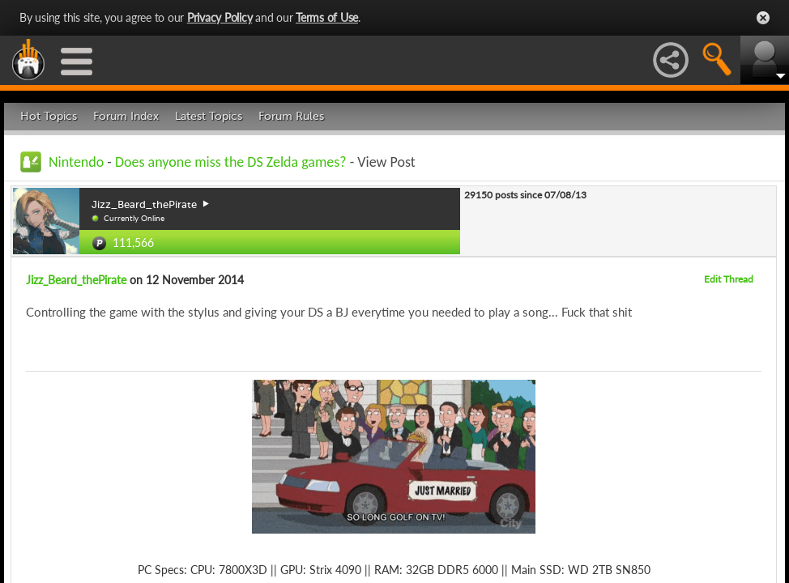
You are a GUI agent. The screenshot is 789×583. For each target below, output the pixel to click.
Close (763, 17)
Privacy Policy (220, 17)
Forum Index (126, 116)
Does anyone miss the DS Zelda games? (231, 162)
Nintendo (76, 162)
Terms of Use (327, 17)
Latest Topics (208, 116)
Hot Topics (48, 116)
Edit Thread (728, 279)
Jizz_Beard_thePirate (76, 280)
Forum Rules (291, 116)
